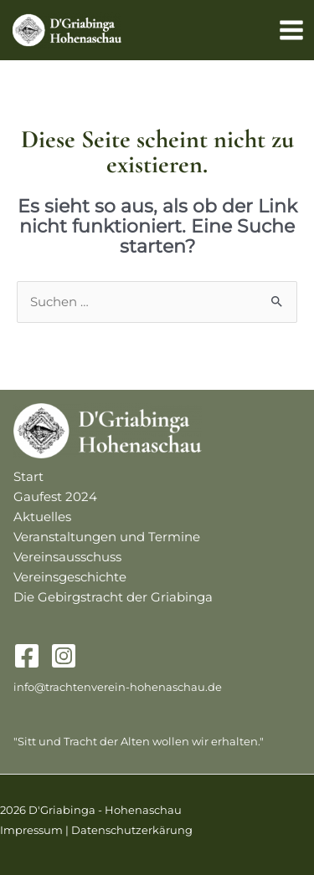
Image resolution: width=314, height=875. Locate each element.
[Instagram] (63, 655)
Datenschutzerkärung (132, 830)
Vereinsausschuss (67, 557)
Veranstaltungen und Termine (106, 537)
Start (28, 476)
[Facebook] (26, 655)
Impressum (31, 830)
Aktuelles (42, 516)
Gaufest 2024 (55, 496)
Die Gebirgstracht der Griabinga (113, 597)
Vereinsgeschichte (69, 577)
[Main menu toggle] (291, 30)
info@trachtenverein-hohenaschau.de (117, 687)
